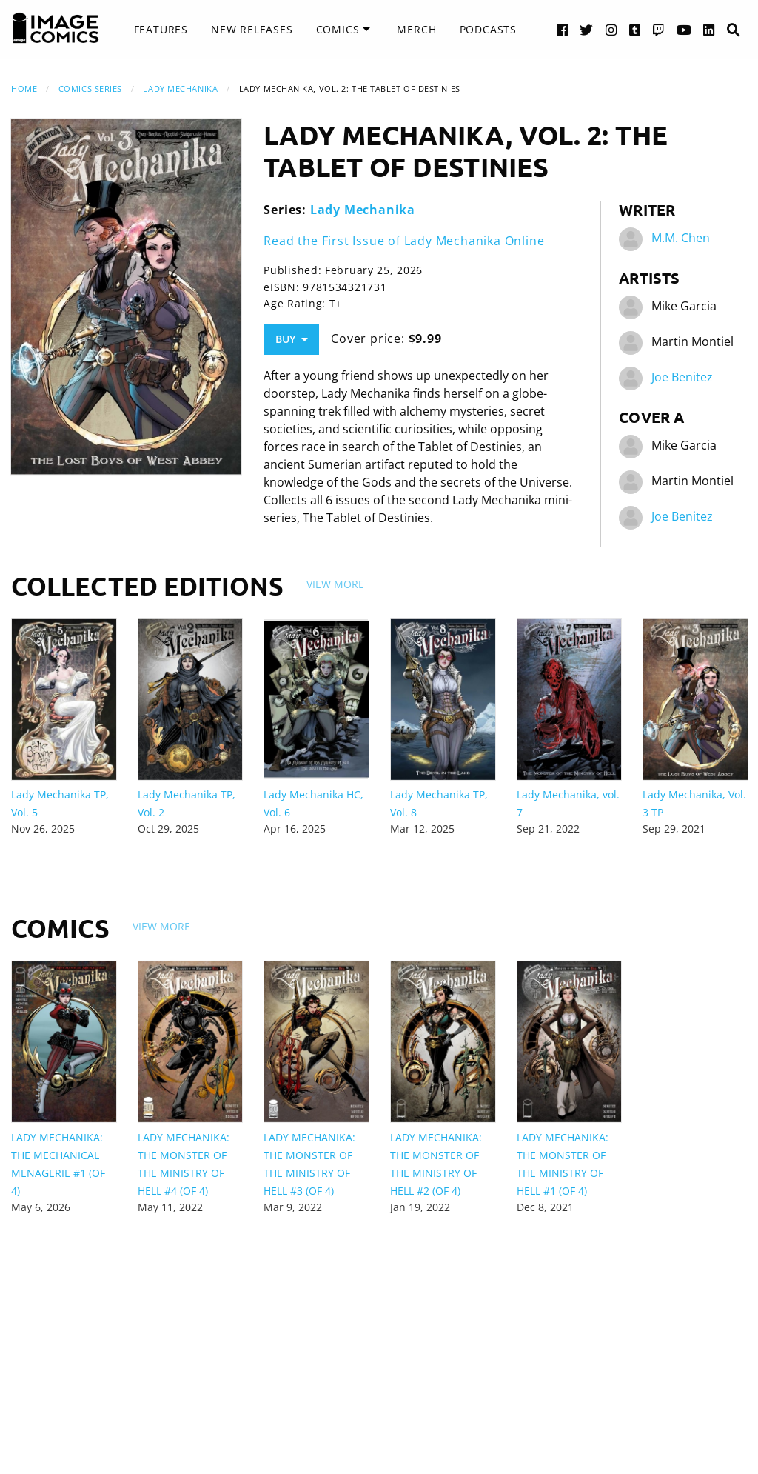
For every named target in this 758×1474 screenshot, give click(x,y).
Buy (291, 339)
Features (161, 29)
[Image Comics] (55, 28)
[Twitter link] (587, 29)
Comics (338, 29)
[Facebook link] (562, 29)
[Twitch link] (659, 29)
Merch (416, 29)
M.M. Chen (680, 238)
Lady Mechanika (180, 88)
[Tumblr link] (635, 29)
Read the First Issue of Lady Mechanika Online (404, 241)
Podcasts (488, 29)
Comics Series (90, 88)
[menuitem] (161, 29)
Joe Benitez (682, 378)
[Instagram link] (611, 29)
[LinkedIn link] (709, 29)
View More (335, 584)
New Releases (252, 29)
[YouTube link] (684, 29)
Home (24, 88)
